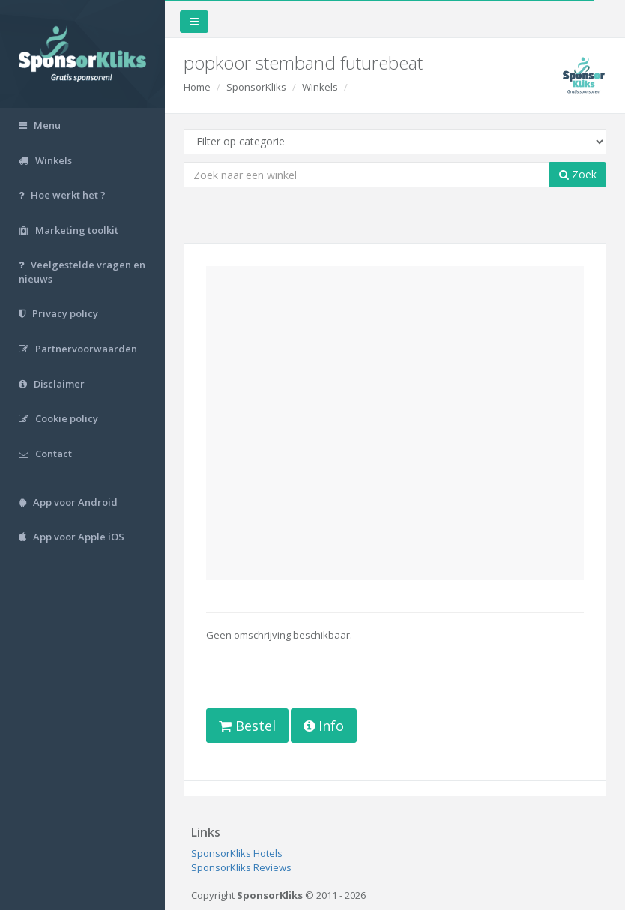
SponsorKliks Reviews (241, 867)
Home (197, 87)
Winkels (320, 87)
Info (324, 726)
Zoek (578, 174)
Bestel (247, 726)
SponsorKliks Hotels (237, 853)
